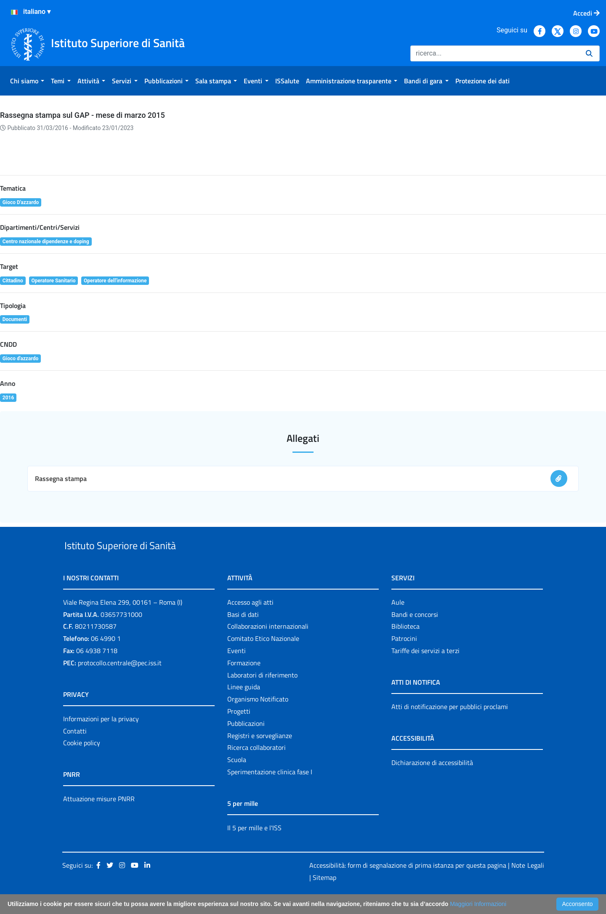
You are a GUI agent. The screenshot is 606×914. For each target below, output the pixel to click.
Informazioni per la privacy (101, 738)
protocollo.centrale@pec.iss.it (120, 682)
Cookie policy (81, 762)
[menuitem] (27, 80)
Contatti (75, 750)
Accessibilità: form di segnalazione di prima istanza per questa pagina (407, 884)
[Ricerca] (494, 53)
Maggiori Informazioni (478, 904)
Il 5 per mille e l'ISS (254, 847)
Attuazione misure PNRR (99, 818)
